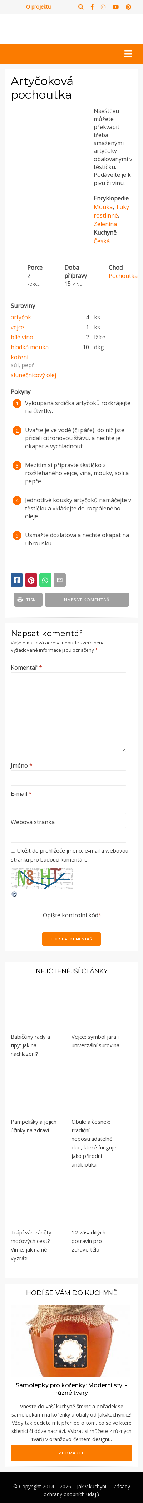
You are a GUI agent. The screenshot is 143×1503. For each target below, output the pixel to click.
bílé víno (22, 337)
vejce (17, 327)
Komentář (26, 667)
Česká (102, 241)
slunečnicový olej (33, 375)
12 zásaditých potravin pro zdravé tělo (88, 1241)
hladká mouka (30, 347)
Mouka (103, 207)
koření (19, 357)
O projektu (38, 6)
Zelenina (105, 224)
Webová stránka (33, 822)
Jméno (22, 765)
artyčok (21, 317)
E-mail (21, 794)
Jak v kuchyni (91, 1486)
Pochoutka (123, 276)
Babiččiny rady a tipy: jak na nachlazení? (30, 1045)
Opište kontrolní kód (70, 915)
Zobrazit (71, 1452)
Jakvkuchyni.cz (114, 1414)
